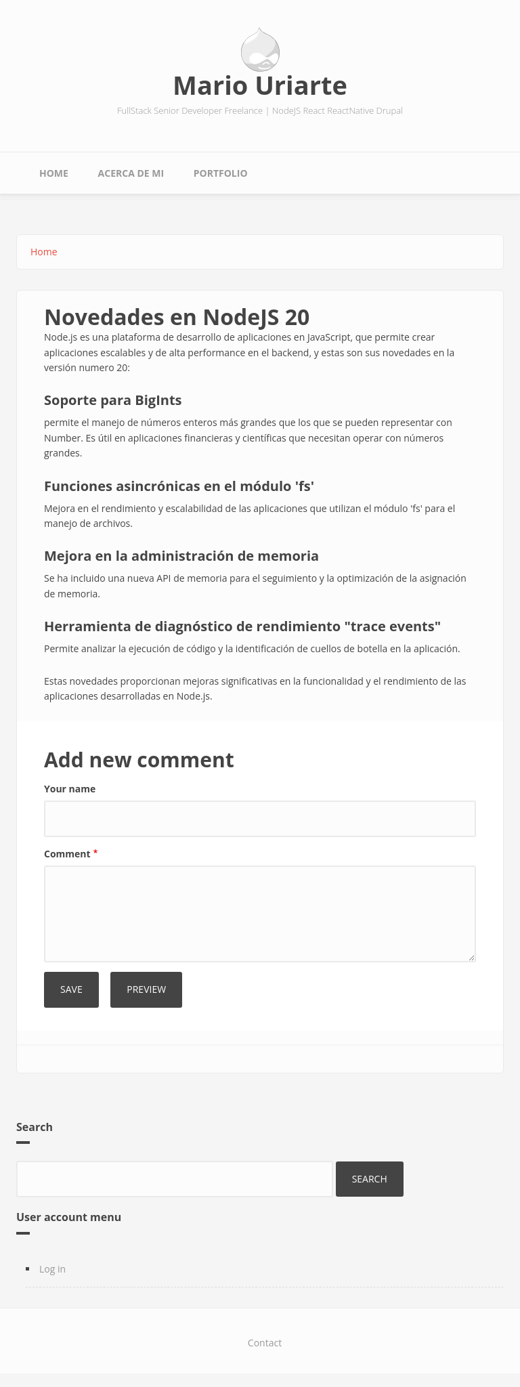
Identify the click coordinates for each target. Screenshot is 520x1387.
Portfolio (221, 173)
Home (53, 173)
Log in (52, 1268)
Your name (69, 788)
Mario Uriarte (260, 85)
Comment (67, 853)
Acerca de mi (131, 173)
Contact (265, 1342)
